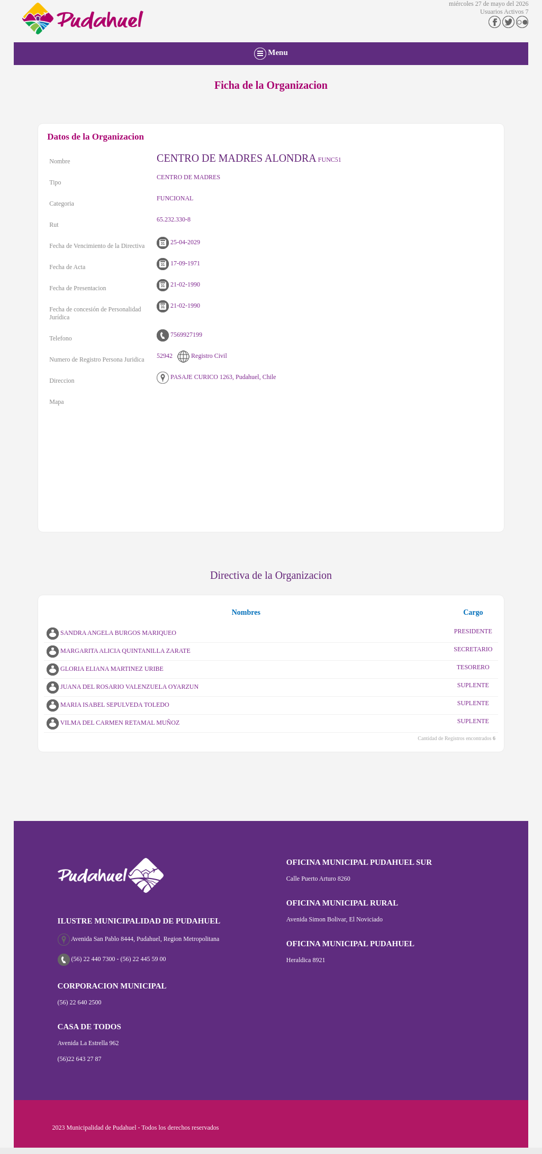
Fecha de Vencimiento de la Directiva (96, 246)
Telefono (60, 338)
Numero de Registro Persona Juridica (96, 359)
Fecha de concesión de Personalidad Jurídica (95, 313)
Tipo (55, 182)
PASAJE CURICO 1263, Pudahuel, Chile (216, 377)
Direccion (61, 380)
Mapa (56, 401)
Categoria (61, 203)
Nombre (59, 161)
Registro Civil (202, 355)
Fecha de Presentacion (77, 288)
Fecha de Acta (67, 267)
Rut (53, 224)
